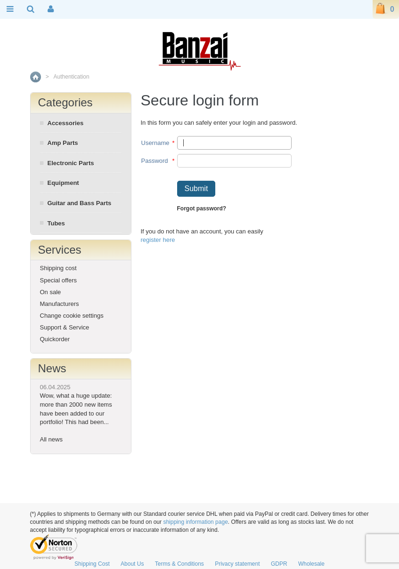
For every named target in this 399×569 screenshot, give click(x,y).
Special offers (58, 280)
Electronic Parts (71, 163)
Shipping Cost (92, 564)
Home (35, 77)
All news (51, 439)
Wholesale (311, 564)
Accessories (66, 123)
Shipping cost (58, 268)
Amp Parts (63, 142)
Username (155, 142)
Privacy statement (237, 564)
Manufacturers (59, 303)
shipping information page (195, 522)
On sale (50, 292)
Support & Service (65, 327)
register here (158, 239)
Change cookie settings (72, 315)
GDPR (279, 564)
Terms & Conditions (179, 564)
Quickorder (55, 339)
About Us (132, 564)
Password (154, 160)
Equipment (63, 182)
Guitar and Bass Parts (80, 203)
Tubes (56, 223)
